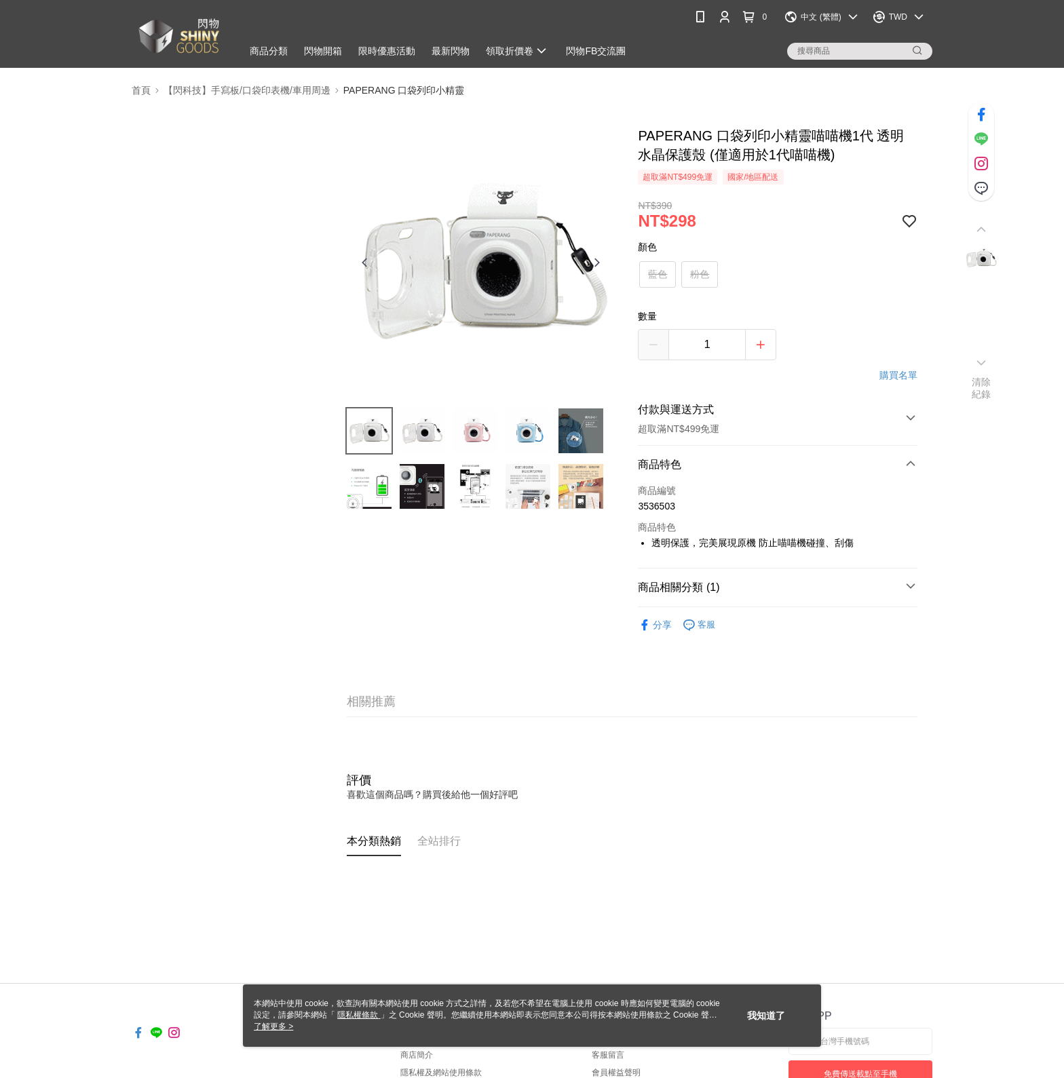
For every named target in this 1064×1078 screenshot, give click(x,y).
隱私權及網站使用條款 (441, 1072)
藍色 (657, 274)
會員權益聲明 (616, 1072)
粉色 (699, 274)
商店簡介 (416, 1055)
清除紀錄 (981, 388)
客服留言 (608, 1055)
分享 (655, 625)
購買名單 (898, 375)
